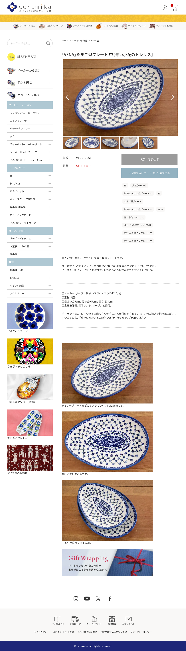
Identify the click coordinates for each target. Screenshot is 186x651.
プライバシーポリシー (141, 631)
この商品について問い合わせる (149, 173)
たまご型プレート (132, 201)
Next (173, 97)
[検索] (48, 43)
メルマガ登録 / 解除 (87, 631)
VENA (160, 209)
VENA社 (95, 40)
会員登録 (69, 631)
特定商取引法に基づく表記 (114, 631)
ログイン (57, 631)
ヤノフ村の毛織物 (161, 25)
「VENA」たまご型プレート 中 (138, 193)
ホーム (65, 40)
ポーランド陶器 (24, 25)
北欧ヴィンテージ (51, 25)
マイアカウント (41, 631)
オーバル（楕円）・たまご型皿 (137, 225)
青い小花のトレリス (134, 217)
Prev (67, 97)
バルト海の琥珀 (107, 25)
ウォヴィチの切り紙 (79, 25)
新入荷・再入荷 (21, 57)
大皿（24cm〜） (139, 185)
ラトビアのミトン (133, 25)
